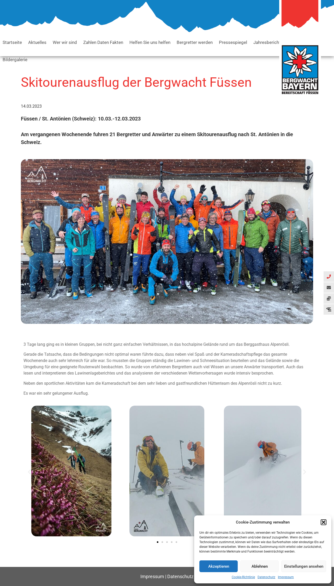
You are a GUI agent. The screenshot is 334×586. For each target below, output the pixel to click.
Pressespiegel (233, 42)
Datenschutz (266, 577)
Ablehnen (260, 566)
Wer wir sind (65, 42)
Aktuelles (37, 42)
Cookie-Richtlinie (243, 577)
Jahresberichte (268, 42)
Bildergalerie (15, 59)
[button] (323, 522)
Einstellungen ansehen (303, 566)
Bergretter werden (195, 42)
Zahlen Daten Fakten (103, 42)
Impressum (286, 577)
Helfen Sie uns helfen (149, 42)
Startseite (12, 42)
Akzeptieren (218, 566)
